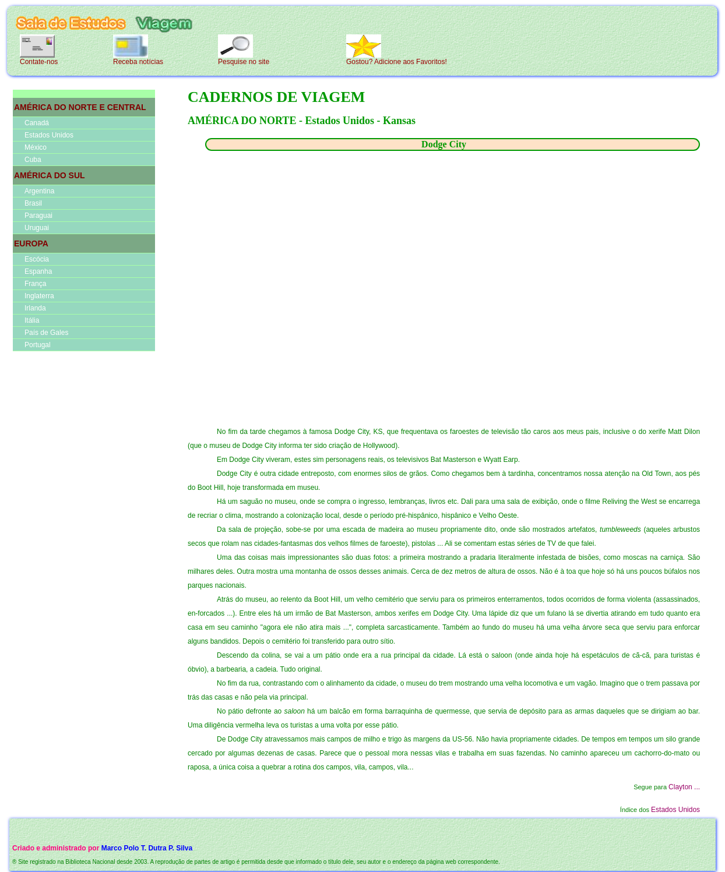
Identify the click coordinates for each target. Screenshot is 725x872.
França (35, 284)
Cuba (32, 160)
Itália (31, 320)
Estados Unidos (48, 135)
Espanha (38, 271)
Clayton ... (684, 787)
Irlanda (35, 308)
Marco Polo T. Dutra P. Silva (147, 848)
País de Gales (46, 333)
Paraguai (38, 215)
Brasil (33, 203)
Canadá (36, 123)
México (35, 147)
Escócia (36, 259)
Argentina (39, 191)
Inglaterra (39, 296)
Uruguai (36, 228)
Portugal (37, 345)
